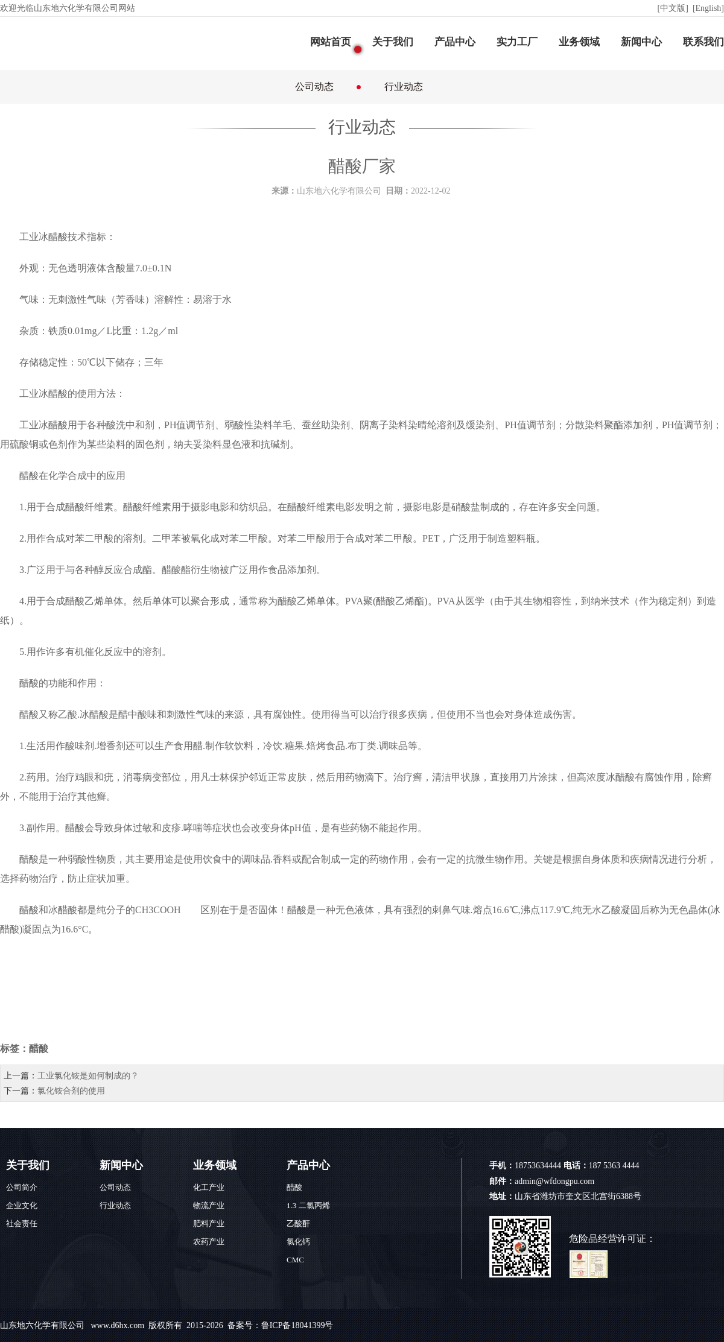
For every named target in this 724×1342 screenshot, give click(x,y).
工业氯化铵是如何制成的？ (88, 1075)
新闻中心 (641, 42)
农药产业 (208, 1241)
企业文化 (21, 1205)
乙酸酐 (298, 1223)
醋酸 (58, 237)
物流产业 (208, 1205)
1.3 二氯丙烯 (308, 1205)
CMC (295, 1259)
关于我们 (392, 42)
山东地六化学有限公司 (43, 1325)
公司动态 (314, 86)
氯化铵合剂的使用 (71, 1090)
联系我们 (703, 42)
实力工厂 (517, 42)
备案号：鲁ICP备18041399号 (280, 1325)
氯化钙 (298, 1241)
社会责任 (21, 1223)
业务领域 (579, 42)
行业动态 (403, 86)
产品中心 (454, 42)
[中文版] (674, 8)
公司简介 (21, 1187)
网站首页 (330, 42)
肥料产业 (208, 1223)
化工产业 (208, 1187)
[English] (708, 8)
